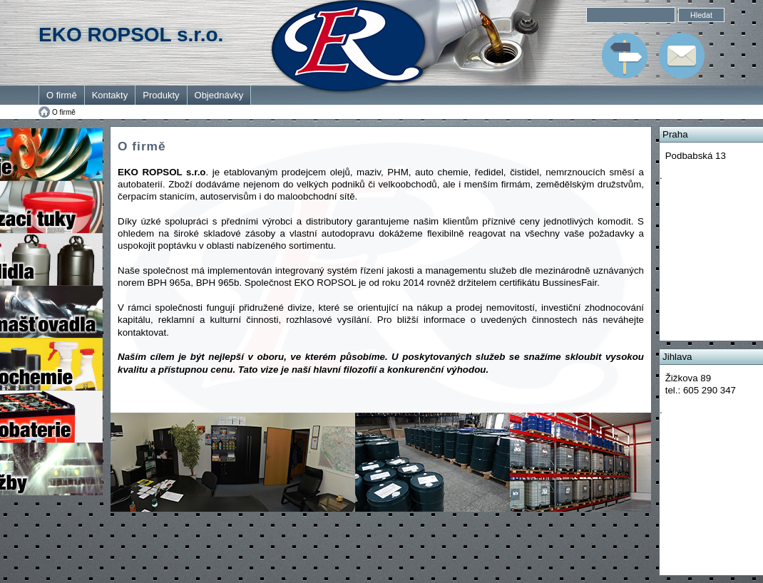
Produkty (161, 95)
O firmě (61, 95)
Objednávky (219, 95)
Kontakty (110, 95)
